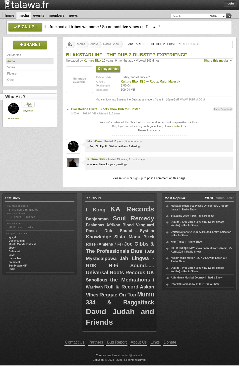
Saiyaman (27, 110)
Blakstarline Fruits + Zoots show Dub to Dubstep (105, 109)
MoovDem (13, 118)
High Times (177, 241)
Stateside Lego (180, 215)
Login (230, 3)
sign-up (138, 178)
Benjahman (97, 219)
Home (9, 15)
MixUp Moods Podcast (22, 244)
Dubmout (14, 251)
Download (226, 109)
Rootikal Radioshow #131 (186, 284)
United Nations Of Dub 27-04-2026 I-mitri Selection (201, 232)
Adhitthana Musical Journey (188, 277)
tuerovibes (15, 258)
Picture (11, 73)
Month (220, 198)
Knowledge (98, 236)
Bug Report (117, 342)
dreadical (14, 262)
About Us (139, 342)
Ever (230, 198)
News (73, 15)
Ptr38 (12, 269)
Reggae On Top (117, 294)
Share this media (216, 60)
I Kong (96, 209)
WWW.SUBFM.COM (192, 99)
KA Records (132, 209)
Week (209, 198)
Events (39, 15)
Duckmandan (17, 240)
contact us (179, 126)
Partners (95, 342)
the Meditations (130, 279)
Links (155, 342)
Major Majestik (170, 81)
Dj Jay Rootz (149, 81)
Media (23, 15)
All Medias (14, 55)
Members (57, 15)
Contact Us (74, 342)
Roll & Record (121, 286)
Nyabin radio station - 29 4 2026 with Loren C (198, 258)
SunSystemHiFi (18, 265)
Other (11, 80)
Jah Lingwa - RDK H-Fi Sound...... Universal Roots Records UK (120, 265)
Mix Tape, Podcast (203, 215)
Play (216, 109)
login (125, 178)
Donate (170, 342)
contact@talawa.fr (132, 355)
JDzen (12, 247)
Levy (11, 255)
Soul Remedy (133, 218)
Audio (11, 61)
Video (11, 67)
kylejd (12, 237)
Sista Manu (127, 236)
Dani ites (142, 251)
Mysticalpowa (101, 258)
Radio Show (111, 44)
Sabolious (96, 279)
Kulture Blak (92, 60)
